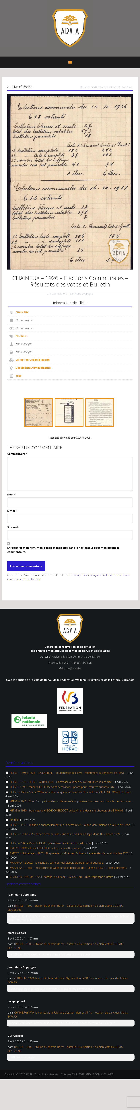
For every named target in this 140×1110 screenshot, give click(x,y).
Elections (21, 336)
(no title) (14, 820)
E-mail (12, 510)
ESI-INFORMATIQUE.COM (86, 1074)
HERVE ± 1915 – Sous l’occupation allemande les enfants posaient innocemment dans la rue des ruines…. (72, 801)
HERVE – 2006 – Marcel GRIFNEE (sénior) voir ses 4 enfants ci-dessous (50, 843)
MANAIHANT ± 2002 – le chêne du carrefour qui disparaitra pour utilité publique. (57, 862)
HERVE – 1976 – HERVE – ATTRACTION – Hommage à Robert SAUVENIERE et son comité (61, 782)
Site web (13, 527)
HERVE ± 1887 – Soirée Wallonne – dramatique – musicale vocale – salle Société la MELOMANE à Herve (70, 792)
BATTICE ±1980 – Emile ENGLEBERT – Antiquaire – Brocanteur (45, 848)
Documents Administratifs (33, 367)
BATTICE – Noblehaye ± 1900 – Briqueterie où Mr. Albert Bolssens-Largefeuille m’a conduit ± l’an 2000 (69, 853)
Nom (11, 494)
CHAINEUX (21, 312)
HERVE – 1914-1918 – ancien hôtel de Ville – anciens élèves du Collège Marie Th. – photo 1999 (65, 834)
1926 (18, 375)
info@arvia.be (73, 668)
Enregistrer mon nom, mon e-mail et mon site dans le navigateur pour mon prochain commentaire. (63, 549)
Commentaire (17, 454)
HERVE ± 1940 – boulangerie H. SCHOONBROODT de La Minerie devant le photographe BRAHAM (66, 810)
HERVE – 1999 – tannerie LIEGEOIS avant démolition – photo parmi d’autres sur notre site (62, 787)
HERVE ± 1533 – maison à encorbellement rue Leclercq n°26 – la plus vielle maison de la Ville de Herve (70, 825)
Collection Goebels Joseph (32, 359)
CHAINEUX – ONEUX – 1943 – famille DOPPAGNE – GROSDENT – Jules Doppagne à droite (61, 877)
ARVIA (29, 1074)
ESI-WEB (108, 1074)
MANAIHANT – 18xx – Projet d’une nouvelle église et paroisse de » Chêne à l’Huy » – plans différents (68, 867)
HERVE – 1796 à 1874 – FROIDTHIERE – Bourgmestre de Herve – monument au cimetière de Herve (67, 772)
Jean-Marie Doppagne (81, 293)
